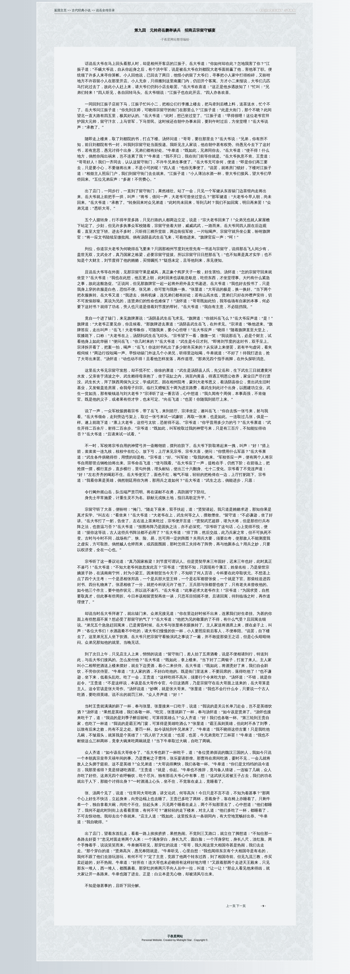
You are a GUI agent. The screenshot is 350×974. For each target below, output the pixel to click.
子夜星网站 (175, 936)
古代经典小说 (81, 10)
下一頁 (241, 906)
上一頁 (231, 906)
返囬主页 (60, 10)
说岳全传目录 (105, 10)
